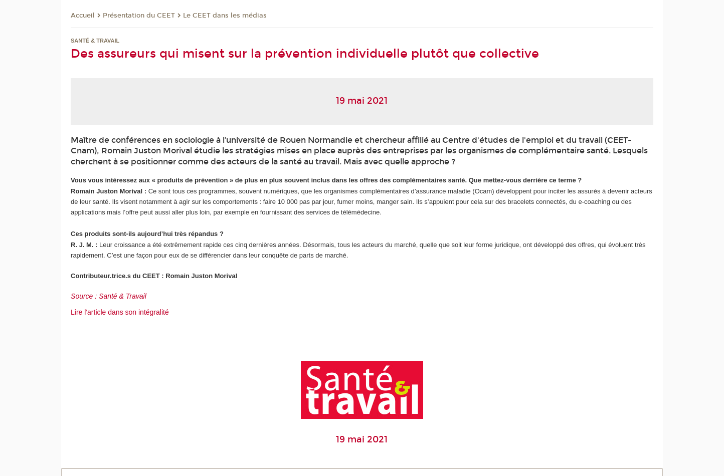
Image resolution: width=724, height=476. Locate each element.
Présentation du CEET (139, 16)
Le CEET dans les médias (225, 16)
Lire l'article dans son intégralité (120, 312)
